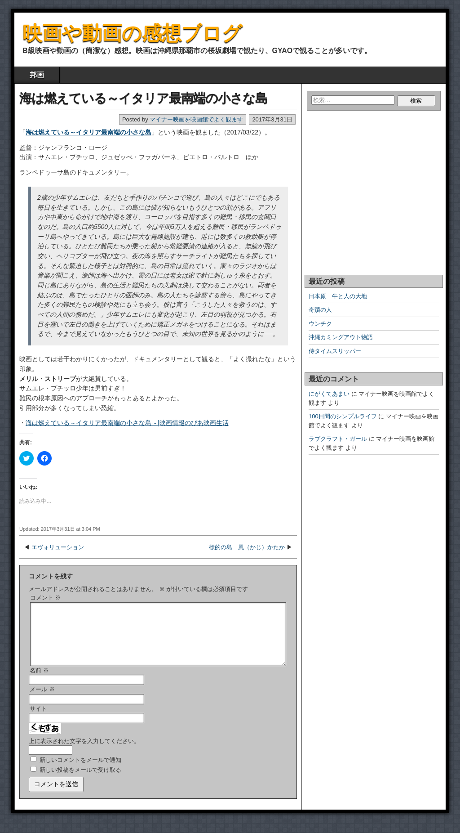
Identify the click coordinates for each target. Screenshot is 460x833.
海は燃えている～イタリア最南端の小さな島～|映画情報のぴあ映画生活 (127, 422)
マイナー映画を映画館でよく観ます (196, 119)
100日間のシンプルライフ (343, 416)
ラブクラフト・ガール (338, 438)
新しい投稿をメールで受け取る (80, 780)
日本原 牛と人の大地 (338, 296)
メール (42, 700)
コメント (45, 597)
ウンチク (320, 323)
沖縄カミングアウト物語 (341, 337)
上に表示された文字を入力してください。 (84, 751)
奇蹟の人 (320, 309)
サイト (38, 719)
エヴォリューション (57, 547)
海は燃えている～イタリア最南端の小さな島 (143, 98)
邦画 (37, 75)
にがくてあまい (329, 393)
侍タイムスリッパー (335, 351)
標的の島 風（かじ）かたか (247, 547)
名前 (39, 681)
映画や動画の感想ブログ (132, 33)
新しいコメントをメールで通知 (80, 770)
